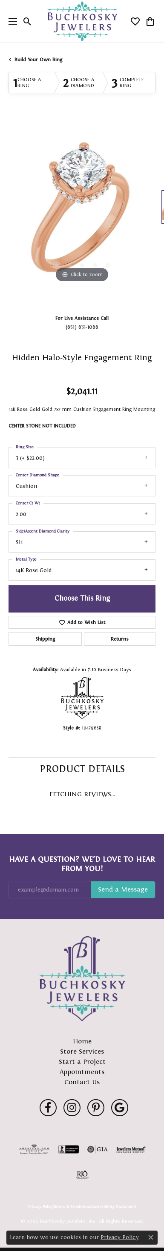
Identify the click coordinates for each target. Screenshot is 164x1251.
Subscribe (123, 889)
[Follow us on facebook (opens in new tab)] (48, 1107)
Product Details (82, 768)
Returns (120, 639)
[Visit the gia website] (97, 1149)
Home (82, 1041)
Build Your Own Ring (38, 60)
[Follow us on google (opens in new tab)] (119, 1107)
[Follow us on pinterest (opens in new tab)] (95, 1107)
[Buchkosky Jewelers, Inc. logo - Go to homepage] (82, 21)
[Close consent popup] (150, 1237)
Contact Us (82, 1082)
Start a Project (82, 1061)
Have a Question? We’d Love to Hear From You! (82, 864)
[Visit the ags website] (34, 1149)
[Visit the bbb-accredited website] (68, 1149)
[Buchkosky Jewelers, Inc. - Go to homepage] (82, 978)
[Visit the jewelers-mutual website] (131, 1149)
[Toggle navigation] (10, 21)
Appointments (82, 1071)
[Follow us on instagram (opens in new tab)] (72, 1107)
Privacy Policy (40, 1207)
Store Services (82, 1051)
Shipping (45, 639)
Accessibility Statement (113, 1207)
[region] (82, 211)
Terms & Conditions (72, 1207)
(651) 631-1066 (82, 327)
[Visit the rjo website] (82, 1174)
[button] (27, 21)
